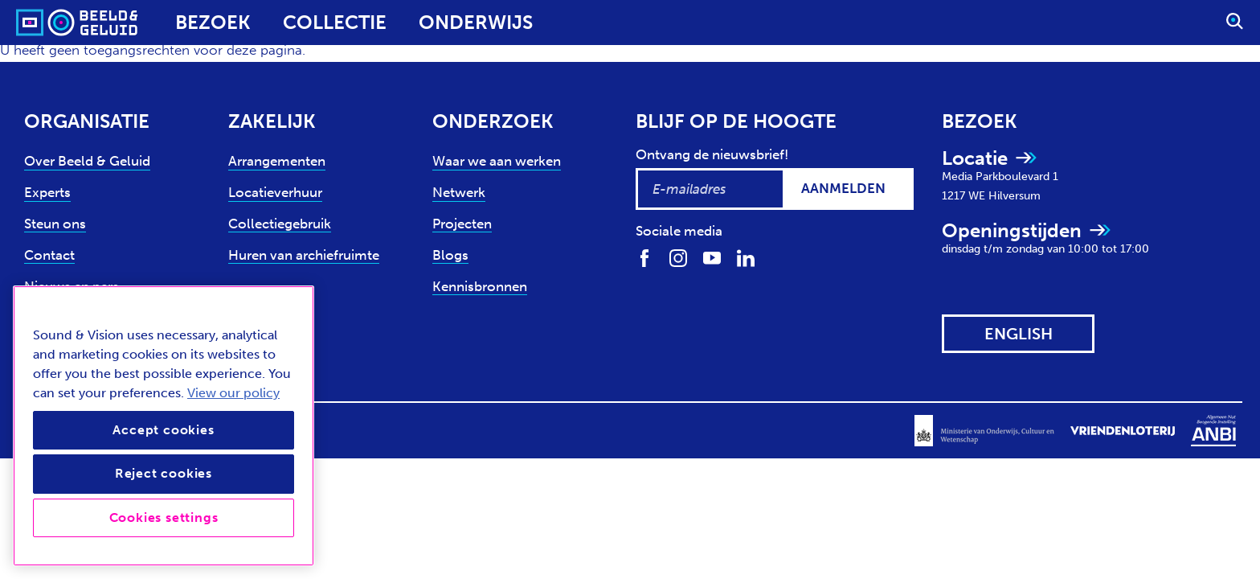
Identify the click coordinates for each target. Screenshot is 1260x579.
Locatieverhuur (275, 192)
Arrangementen (276, 161)
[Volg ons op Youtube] (712, 257)
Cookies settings (164, 517)
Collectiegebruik (279, 224)
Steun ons (55, 224)
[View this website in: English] (1018, 333)
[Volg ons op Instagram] (678, 257)
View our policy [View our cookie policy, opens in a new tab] (233, 392)
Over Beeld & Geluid (87, 161)
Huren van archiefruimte (303, 255)
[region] (163, 425)
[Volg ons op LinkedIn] (746, 257)
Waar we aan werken (496, 161)
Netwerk (458, 192)
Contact (49, 255)
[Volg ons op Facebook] (644, 257)
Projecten (462, 224)
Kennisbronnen (479, 286)
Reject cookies (163, 473)
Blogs (450, 255)
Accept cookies (163, 429)
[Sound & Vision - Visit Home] (46, 22)
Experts (47, 192)
